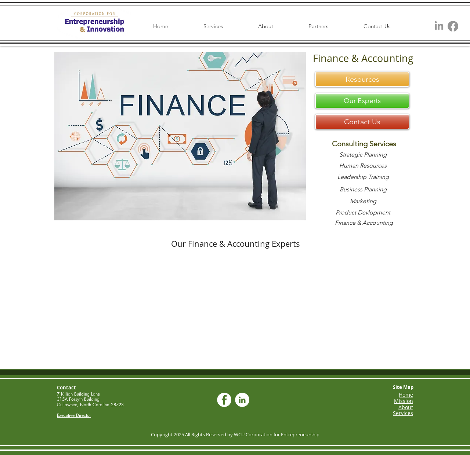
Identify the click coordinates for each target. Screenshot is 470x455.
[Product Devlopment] (363, 212)
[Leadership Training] (363, 177)
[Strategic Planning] (363, 154)
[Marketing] (363, 201)
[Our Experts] (362, 101)
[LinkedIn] (439, 26)
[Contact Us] (362, 121)
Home (406, 394)
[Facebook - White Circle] (224, 400)
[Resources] (362, 79)
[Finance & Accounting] (363, 222)
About (405, 407)
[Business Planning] (363, 189)
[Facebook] (453, 26)
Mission (403, 400)
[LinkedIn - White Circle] (242, 400)
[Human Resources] (363, 165)
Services (403, 413)
